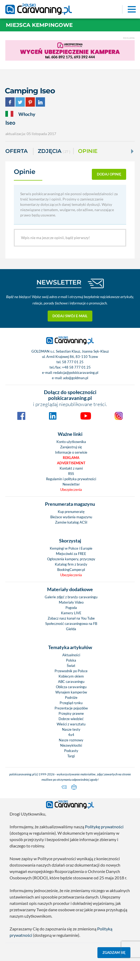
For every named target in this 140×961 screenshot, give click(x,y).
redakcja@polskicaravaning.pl (75, 372)
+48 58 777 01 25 (76, 367)
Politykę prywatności (104, 826)
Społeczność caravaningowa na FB (71, 623)
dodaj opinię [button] (109, 174)
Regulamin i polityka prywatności (71, 479)
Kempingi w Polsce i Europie (71, 548)
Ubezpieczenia (71, 489)
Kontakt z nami (71, 468)
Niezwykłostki (71, 745)
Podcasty (71, 751)
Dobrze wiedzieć (71, 719)
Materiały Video (71, 602)
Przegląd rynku (71, 703)
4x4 (71, 735)
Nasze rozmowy (71, 740)
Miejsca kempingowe (39, 25)
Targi (71, 756)
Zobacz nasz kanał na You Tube (71, 618)
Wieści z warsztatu (71, 724)
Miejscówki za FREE (71, 553)
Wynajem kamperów (71, 692)
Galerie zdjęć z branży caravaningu (71, 597)
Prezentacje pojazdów (71, 708)
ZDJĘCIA (54, 151)
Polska (71, 660)
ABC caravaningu (71, 681)
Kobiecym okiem (71, 676)
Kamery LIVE (71, 613)
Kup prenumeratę (71, 511)
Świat (71, 665)
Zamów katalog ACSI (71, 522)
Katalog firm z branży (71, 564)
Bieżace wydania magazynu (71, 517)
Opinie (87, 151)
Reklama (71, 458)
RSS (71, 473)
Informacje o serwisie (71, 452)
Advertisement (71, 463)
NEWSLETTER (58, 282)
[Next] (132, 151)
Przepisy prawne (71, 713)
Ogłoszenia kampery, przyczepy (71, 559)
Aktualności (71, 655)
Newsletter (71, 484)
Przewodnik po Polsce (71, 671)
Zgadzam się (114, 952)
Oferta (16, 151)
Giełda (71, 629)
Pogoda (71, 607)
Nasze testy (71, 729)
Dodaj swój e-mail (70, 316)
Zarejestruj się (71, 447)
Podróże (71, 697)
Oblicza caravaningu (71, 687)
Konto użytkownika (71, 442)
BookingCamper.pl (71, 569)
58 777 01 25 (73, 362)
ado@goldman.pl (75, 378)
